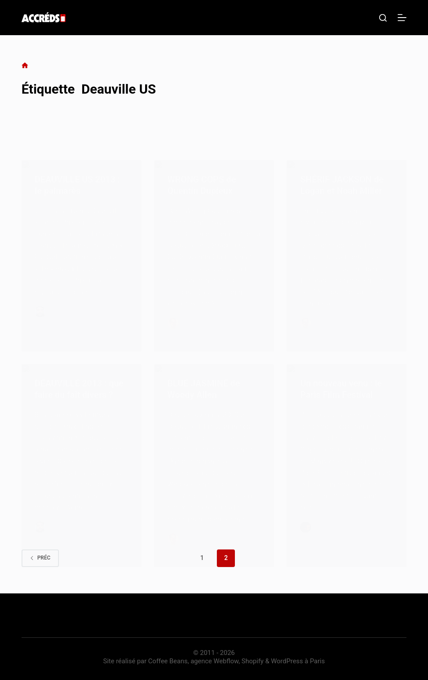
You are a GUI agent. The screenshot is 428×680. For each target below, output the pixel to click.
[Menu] (402, 17)
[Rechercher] (383, 18)
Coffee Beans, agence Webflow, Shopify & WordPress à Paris (236, 661)
